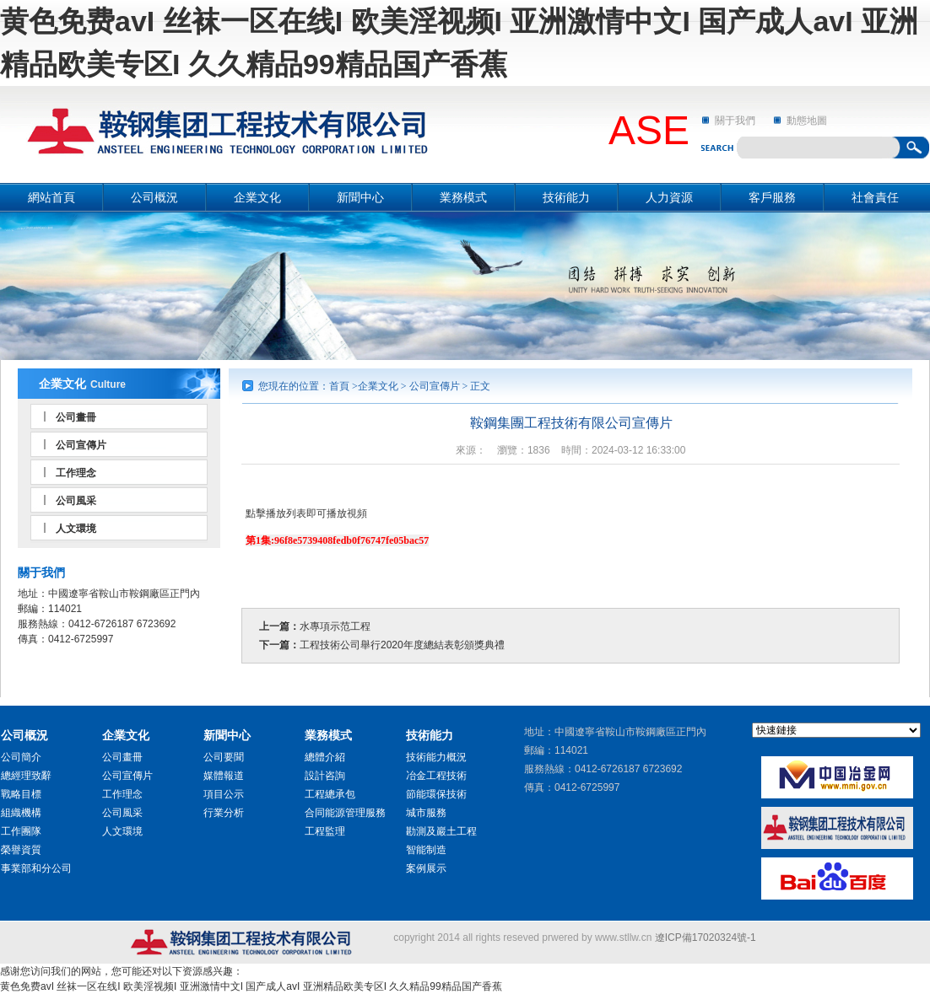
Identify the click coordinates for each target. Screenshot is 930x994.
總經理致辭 (26, 776)
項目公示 (223, 794)
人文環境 (76, 529)
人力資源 (669, 197)
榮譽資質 (21, 850)
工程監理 (325, 831)
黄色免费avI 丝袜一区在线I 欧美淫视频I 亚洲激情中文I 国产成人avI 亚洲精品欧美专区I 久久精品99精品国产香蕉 (251, 986)
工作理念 (76, 473)
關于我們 (735, 120)
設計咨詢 (325, 776)
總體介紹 (325, 757)
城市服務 (426, 813)
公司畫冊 (76, 417)
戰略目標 (21, 794)
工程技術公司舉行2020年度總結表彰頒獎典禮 (402, 645)
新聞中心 (360, 197)
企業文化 (257, 197)
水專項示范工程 (335, 626)
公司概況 (154, 197)
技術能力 (566, 197)
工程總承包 (330, 794)
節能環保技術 (436, 794)
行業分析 (223, 813)
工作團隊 (21, 831)
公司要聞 (223, 757)
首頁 (339, 386)
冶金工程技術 (436, 776)
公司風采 (76, 501)
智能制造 (426, 850)
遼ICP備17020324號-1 (705, 937)
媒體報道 (223, 776)
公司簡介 (21, 757)
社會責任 (875, 197)
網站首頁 (51, 197)
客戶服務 (772, 197)
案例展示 (426, 868)
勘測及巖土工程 (441, 831)
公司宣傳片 (81, 445)
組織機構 (21, 813)
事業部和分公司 (36, 868)
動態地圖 (807, 120)
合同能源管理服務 (345, 813)
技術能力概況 (436, 757)
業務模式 (463, 197)
